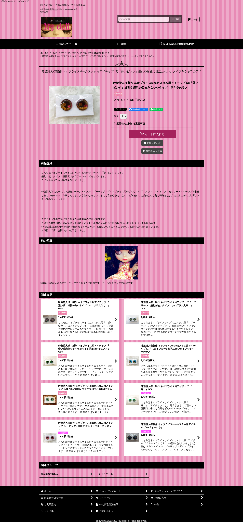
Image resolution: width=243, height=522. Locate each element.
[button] (152, 151)
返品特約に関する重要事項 (129, 123)
